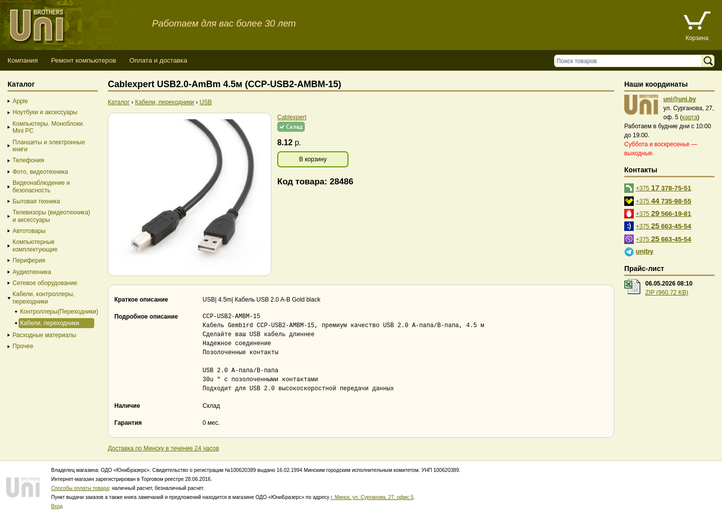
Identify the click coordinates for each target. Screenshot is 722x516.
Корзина (696, 38)
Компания (23, 60)
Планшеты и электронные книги (49, 146)
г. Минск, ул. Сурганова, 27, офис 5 (372, 497)
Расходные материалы (44, 335)
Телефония (28, 160)
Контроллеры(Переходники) (56, 311)
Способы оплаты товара (80, 488)
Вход (57, 506)
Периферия (29, 260)
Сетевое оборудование (45, 283)
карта (689, 117)
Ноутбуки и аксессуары (45, 112)
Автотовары (29, 230)
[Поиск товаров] (630, 61)
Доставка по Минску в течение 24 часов (163, 448)
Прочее (23, 346)
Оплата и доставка (158, 60)
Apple (20, 101)
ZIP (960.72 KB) (666, 292)
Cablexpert (291, 117)
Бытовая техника (36, 201)
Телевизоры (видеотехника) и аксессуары (51, 216)
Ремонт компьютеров (83, 60)
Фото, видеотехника (40, 171)
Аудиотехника (32, 272)
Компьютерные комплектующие (35, 245)
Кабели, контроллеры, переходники (44, 298)
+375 (663, 187)
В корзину (313, 159)
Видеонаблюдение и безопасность (41, 186)
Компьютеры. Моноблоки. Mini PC (48, 127)
